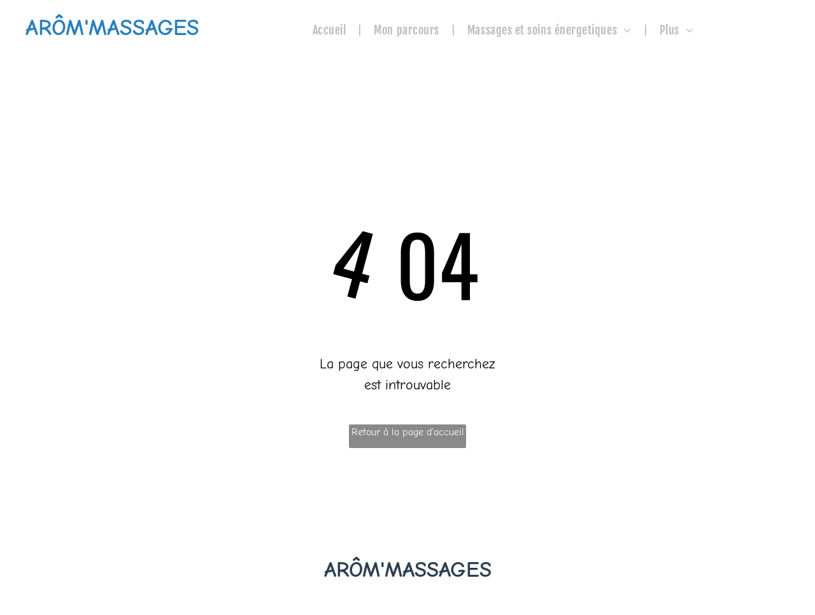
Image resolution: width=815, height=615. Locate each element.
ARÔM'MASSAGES (408, 569)
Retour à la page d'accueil (407, 432)
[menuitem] (331, 30)
